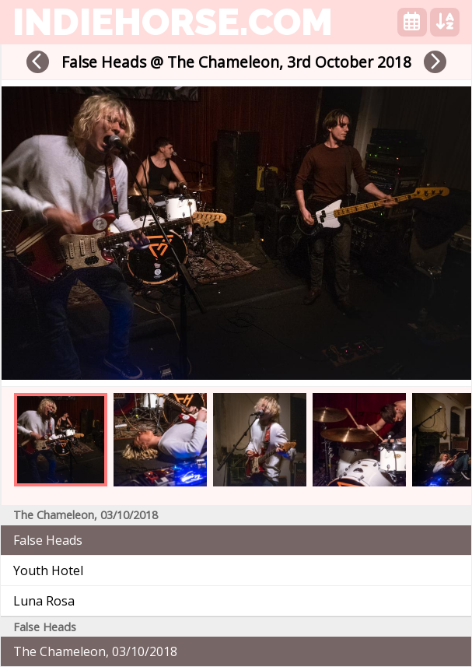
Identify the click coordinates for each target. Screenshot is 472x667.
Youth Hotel (48, 570)
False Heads (47, 540)
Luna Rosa (44, 600)
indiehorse (172, 22)
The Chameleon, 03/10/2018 (95, 651)
